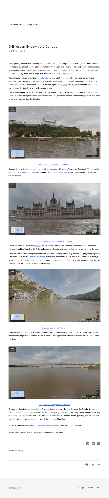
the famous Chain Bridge (26, 172)
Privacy (90, 488)
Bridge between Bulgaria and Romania (54, 405)
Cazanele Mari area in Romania (55, 328)
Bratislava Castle (91, 92)
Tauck (64, 84)
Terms (98, 488)
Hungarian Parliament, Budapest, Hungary (54, 241)
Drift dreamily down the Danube (33, 47)
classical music (66, 73)
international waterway (46, 78)
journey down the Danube (45, 425)
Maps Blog (19, 451)
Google (81, 488)
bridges (95, 332)
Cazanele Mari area (37, 257)
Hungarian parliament (58, 172)
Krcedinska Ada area (28, 260)
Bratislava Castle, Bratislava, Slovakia (54, 164)
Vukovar (37, 246)
